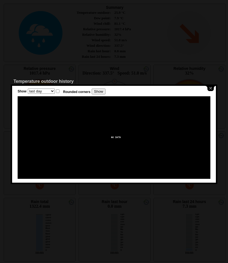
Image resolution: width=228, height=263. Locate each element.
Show (22, 91)
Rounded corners (76, 92)
